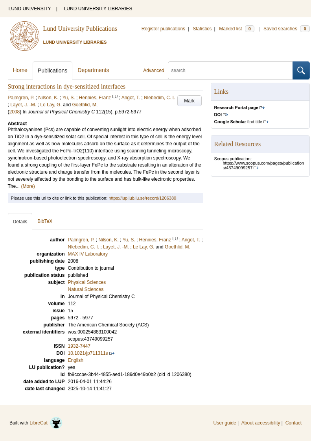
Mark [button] (189, 101)
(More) (28, 186)
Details (20, 221)
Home (20, 70)
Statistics (202, 29)
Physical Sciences (87, 282)
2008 (14, 112)
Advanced (153, 70)
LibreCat (46, 423)
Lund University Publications (80, 28)
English (75, 360)
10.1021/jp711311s (88, 353)
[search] (230, 70)
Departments (93, 70)
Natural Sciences (86, 289)
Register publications (163, 29)
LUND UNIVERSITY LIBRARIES (98, 8)
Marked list (236, 29)
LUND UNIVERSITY (30, 8)
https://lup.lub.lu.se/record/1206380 (142, 198)
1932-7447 (79, 346)
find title (238, 121)
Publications (53, 70)
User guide (224, 423)
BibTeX (44, 221)
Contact (293, 423)
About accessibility (260, 423)
